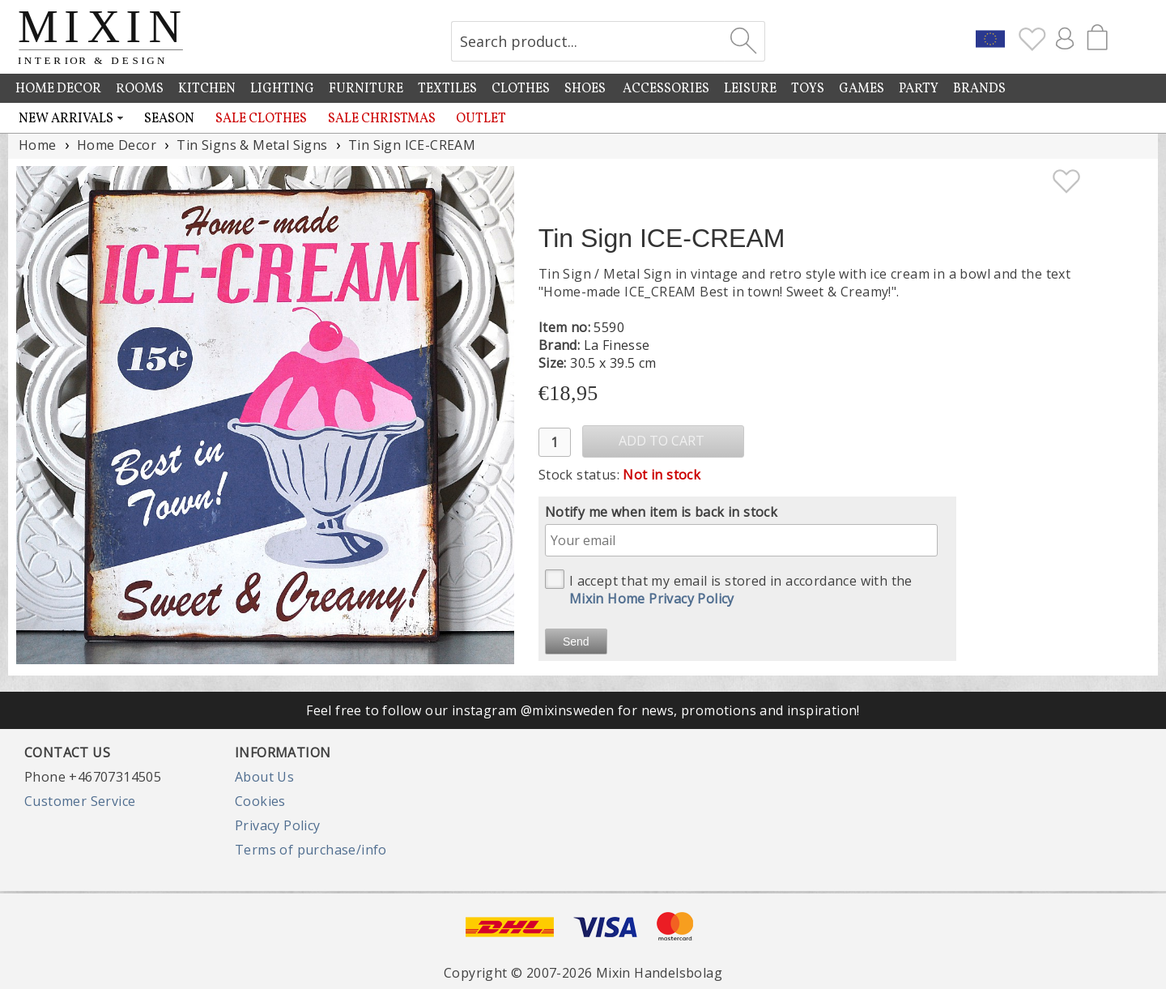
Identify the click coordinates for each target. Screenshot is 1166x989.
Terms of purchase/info (311, 850)
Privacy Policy (278, 825)
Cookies (260, 801)
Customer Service (79, 801)
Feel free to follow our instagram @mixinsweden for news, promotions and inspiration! (583, 710)
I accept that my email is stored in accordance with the (729, 588)
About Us (264, 777)
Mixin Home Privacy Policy (651, 598)
